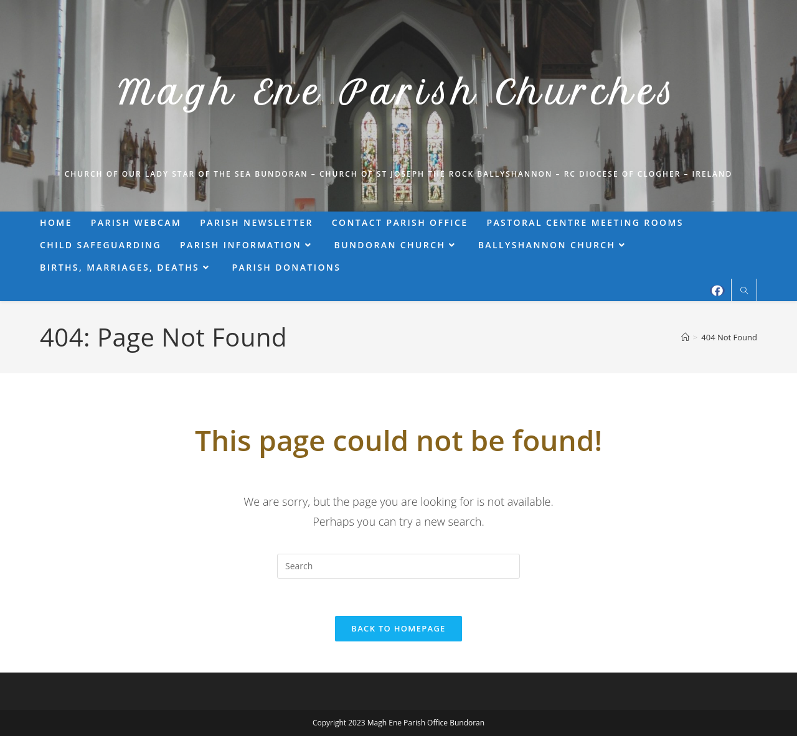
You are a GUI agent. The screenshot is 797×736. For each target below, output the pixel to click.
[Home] (685, 337)
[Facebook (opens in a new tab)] (717, 290)
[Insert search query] (398, 566)
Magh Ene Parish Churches (398, 93)
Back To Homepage (398, 628)
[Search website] (744, 291)
